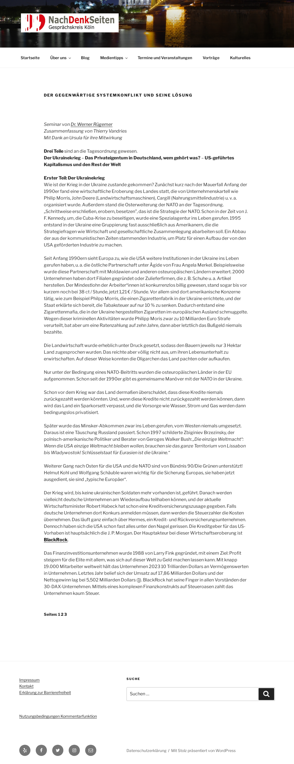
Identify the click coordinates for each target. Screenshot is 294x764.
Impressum (29, 679)
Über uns (61, 57)
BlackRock (56, 539)
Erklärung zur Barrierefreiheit (45, 692)
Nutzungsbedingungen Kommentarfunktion (58, 716)
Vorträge (211, 57)
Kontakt (26, 686)
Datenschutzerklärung (146, 750)
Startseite (30, 57)
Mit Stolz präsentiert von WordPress (203, 750)
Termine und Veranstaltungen (165, 57)
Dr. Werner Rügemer (92, 124)
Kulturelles (240, 57)
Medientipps (114, 57)
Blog (85, 57)
